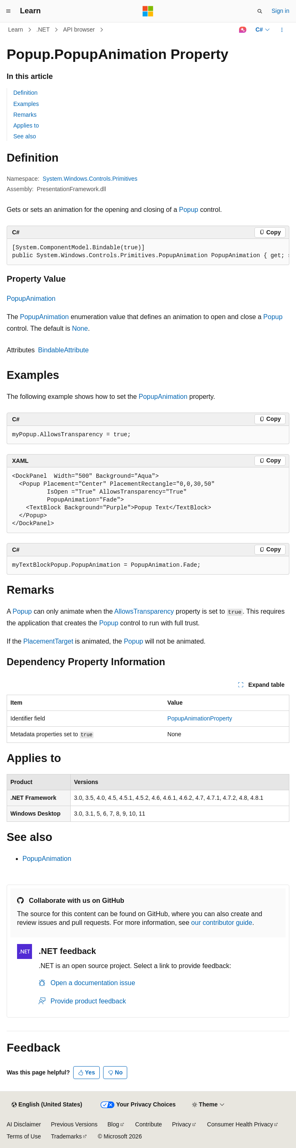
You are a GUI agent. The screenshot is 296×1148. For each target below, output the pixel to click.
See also (24, 136)
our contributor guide (221, 922)
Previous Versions (74, 1124)
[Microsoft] (148, 11)
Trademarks (66, 1136)
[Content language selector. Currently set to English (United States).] (47, 1104)
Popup (188, 209)
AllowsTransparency (144, 611)
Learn (15, 29)
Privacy (181, 1124)
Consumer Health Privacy (240, 1124)
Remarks (25, 114)
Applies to (26, 125)
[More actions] (282, 30)
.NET (43, 29)
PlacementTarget (48, 641)
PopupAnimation (31, 298)
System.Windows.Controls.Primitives (90, 178)
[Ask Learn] (242, 30)
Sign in (280, 10)
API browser (79, 29)
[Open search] (260, 11)
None (80, 328)
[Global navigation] (8, 11)
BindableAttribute (63, 350)
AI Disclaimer (24, 1124)
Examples (26, 104)
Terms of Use (24, 1136)
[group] (148, 252)
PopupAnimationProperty (200, 718)
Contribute (148, 1124)
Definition (25, 92)
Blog (113, 1124)
